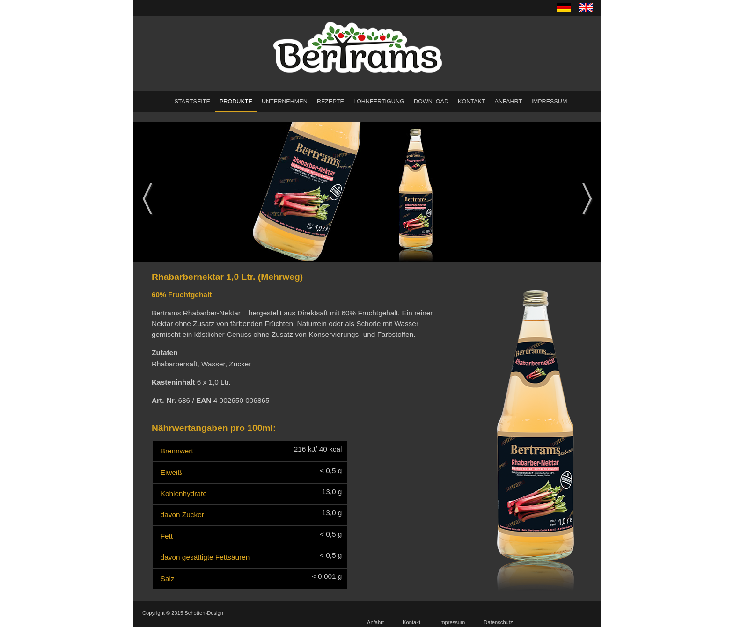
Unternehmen (285, 101)
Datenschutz (498, 622)
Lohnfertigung (378, 101)
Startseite (192, 101)
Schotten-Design (203, 613)
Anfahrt (508, 101)
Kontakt (471, 101)
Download (431, 101)
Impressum (549, 101)
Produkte (236, 101)
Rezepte (330, 101)
